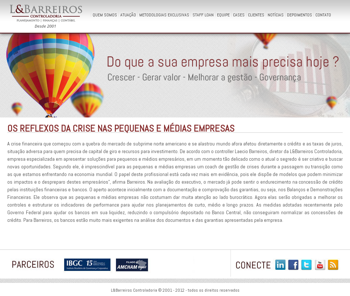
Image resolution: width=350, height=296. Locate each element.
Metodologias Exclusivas (164, 14)
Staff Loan (203, 14)
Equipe (223, 14)
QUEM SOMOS (105, 14)
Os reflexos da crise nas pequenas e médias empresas (120, 129)
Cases (239, 14)
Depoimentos (299, 14)
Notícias (276, 14)
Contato (323, 14)
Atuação (128, 14)
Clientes (256, 14)
